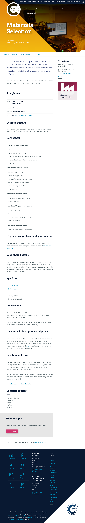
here (27, 346)
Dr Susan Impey (13, 285)
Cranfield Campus (36, 454)
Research (53, 9)
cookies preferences (17, 519)
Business (40, 9)
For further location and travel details (18, 384)
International (32, 13)
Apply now (12, 431)
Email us (61, 77)
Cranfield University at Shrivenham (38, 478)
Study (29, 9)
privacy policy (32, 517)
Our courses (15, 20)
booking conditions (40, 442)
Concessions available (23, 115)
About (65, 9)
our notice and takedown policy (17, 516)
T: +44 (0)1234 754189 (65, 73)
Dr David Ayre (12, 289)
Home (8, 20)
